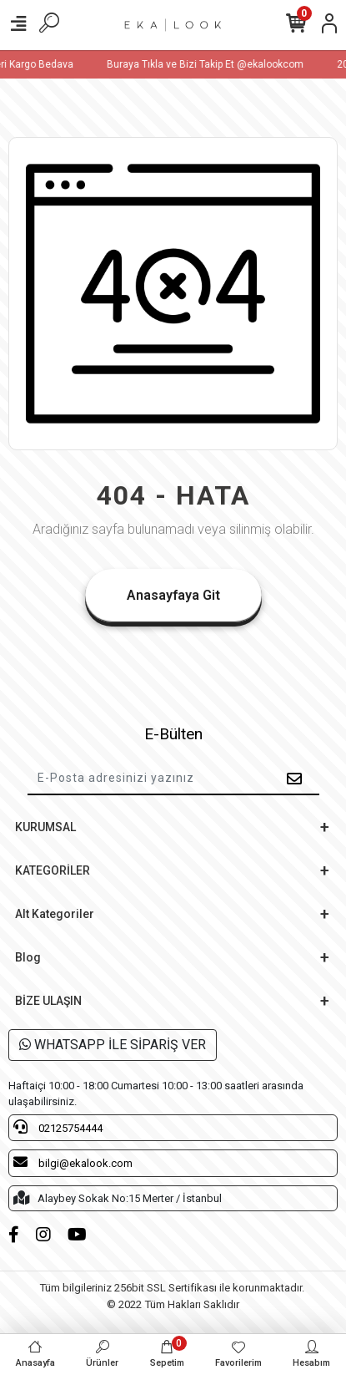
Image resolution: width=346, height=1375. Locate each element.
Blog (28, 957)
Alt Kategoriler (54, 914)
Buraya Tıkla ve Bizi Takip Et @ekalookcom (211, 64)
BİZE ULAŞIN (48, 1000)
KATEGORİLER (52, 870)
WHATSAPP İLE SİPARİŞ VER (112, 1045)
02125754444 (58, 1126)
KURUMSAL (45, 827)
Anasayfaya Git (173, 595)
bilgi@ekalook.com (73, 1162)
